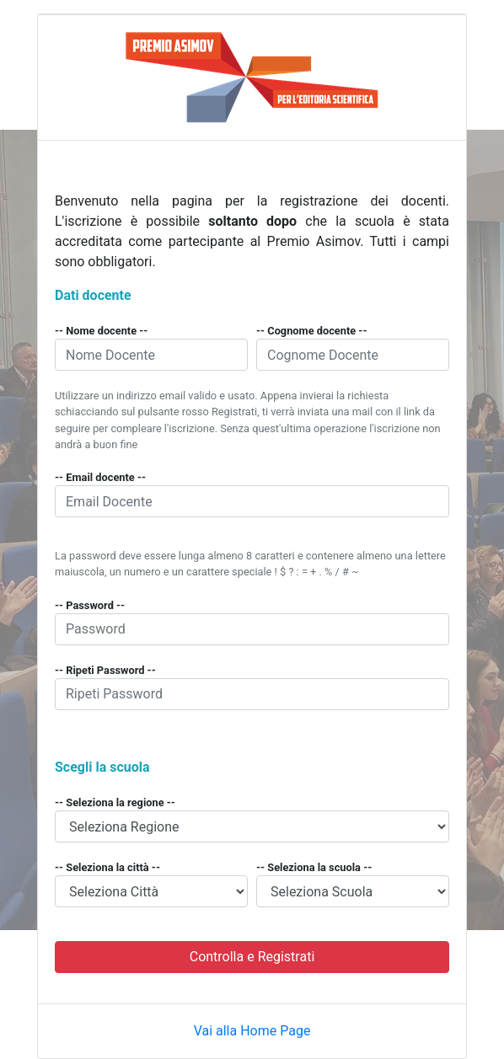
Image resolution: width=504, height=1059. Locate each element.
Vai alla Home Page (252, 1031)
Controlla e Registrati (252, 957)
